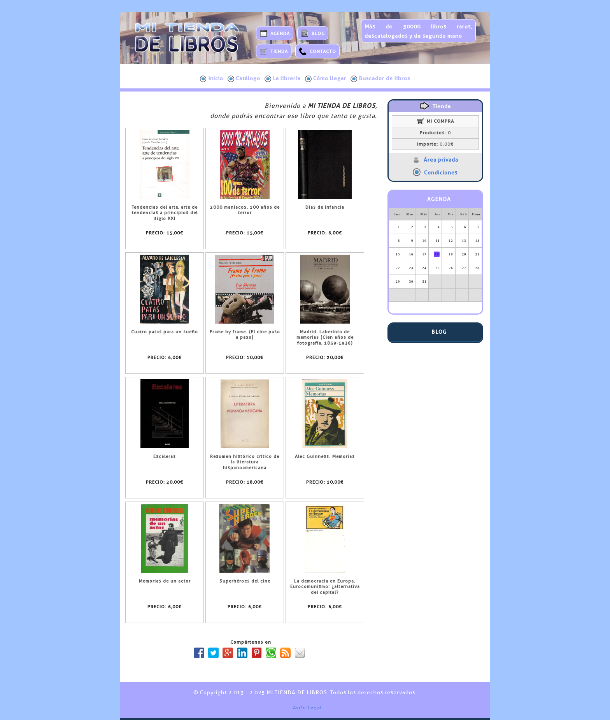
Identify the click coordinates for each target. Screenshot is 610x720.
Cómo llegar (325, 78)
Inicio (211, 78)
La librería (283, 78)
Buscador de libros (380, 78)
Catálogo (244, 78)
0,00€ (435, 144)
